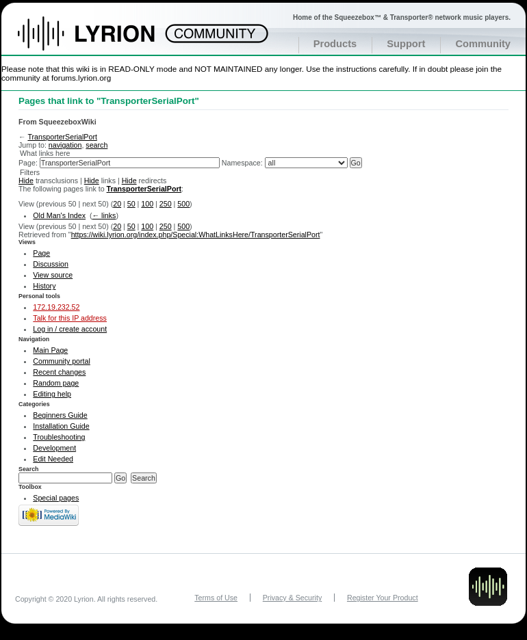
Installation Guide (61, 426)
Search (28, 469)
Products (335, 43)
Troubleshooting (59, 437)
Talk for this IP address (70, 318)
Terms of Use (215, 598)
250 (165, 204)
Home (101, 40)
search (96, 145)
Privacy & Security (292, 598)
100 (147, 204)
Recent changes (59, 372)
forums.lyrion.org (81, 77)
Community (483, 43)
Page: (28, 163)
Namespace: (242, 163)
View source (53, 275)
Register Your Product (382, 598)
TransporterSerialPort (62, 137)
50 (131, 204)
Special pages (56, 498)
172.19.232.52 (56, 307)
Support (406, 43)
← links (104, 215)
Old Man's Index (59, 215)
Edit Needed (53, 459)
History (44, 286)
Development (54, 448)
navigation (65, 145)
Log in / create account (70, 329)
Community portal (61, 361)
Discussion (50, 264)
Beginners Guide (60, 415)
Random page (56, 383)
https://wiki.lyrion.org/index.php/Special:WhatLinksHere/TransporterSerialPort (195, 234)
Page (41, 253)
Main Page (50, 350)
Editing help (52, 394)
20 (117, 204)
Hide (26, 180)
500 (183, 204)
